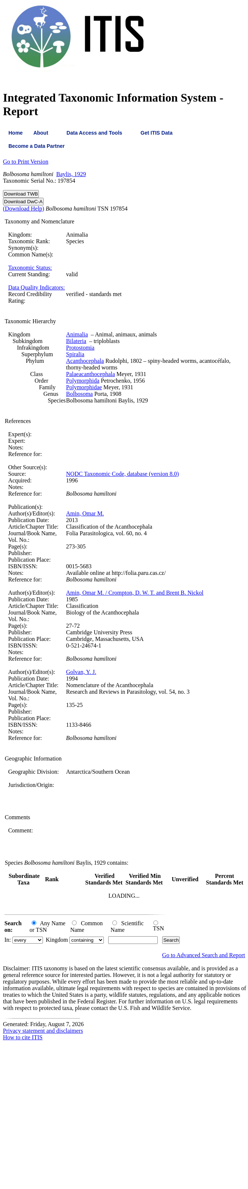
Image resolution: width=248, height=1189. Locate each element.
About (40, 133)
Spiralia (75, 354)
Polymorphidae (84, 387)
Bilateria (76, 341)
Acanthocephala (85, 361)
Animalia (77, 334)
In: (7, 940)
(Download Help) (23, 208)
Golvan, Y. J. (81, 672)
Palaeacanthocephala (90, 374)
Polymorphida (82, 381)
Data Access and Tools (94, 133)
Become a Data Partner (36, 146)
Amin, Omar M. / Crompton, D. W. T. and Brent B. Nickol (135, 593)
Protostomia (80, 347)
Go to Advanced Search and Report (203, 955)
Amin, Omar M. (85, 513)
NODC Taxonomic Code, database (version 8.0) (122, 474)
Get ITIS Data (156, 133)
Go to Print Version (25, 161)
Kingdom (57, 940)
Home (15, 133)
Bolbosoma (79, 394)
